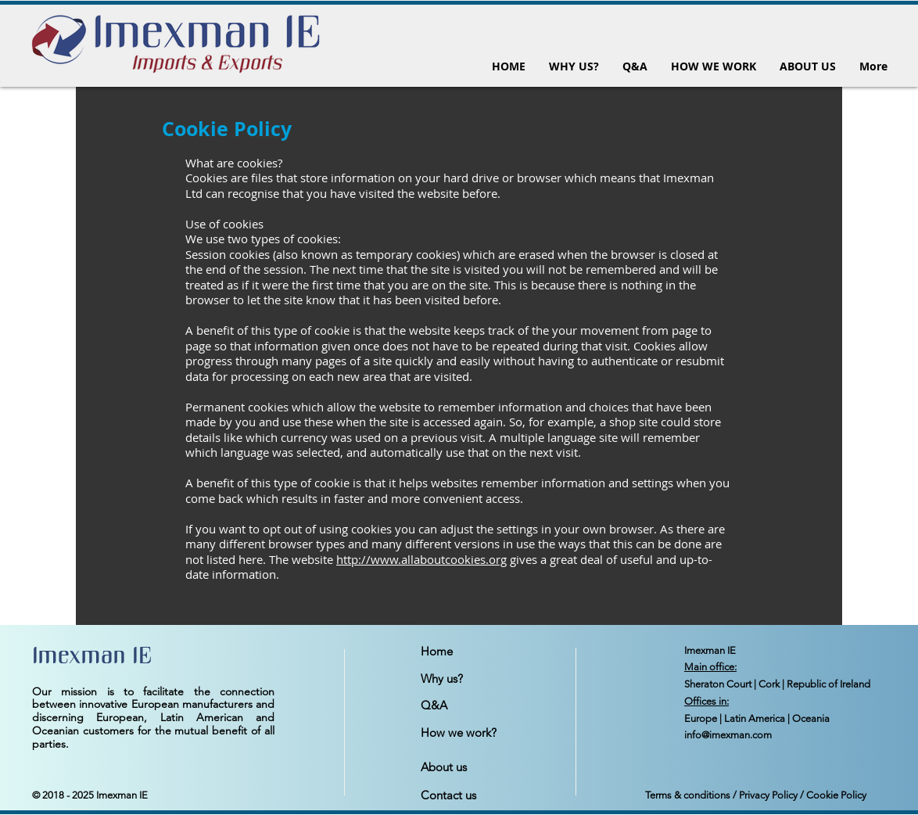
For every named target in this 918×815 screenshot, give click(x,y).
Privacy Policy (768, 795)
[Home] (476, 651)
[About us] (476, 767)
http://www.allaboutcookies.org (421, 559)
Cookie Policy (836, 795)
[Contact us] (476, 795)
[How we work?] (476, 733)
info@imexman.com (728, 735)
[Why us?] (476, 679)
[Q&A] (476, 705)
